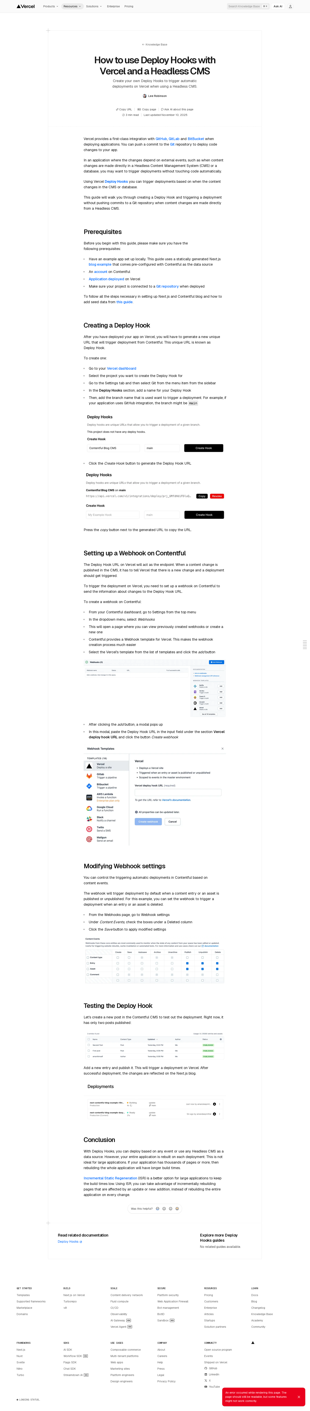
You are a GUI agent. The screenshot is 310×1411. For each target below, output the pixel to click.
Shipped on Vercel (215, 1362)
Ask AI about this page (177, 109)
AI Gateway (121, 1320)
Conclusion (99, 1140)
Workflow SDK (75, 1356)
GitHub (161, 138)
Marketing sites (120, 1368)
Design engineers (122, 1381)
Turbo (20, 1375)
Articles (209, 1314)
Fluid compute (120, 1301)
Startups (209, 1320)
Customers (211, 1301)
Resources (72, 6)
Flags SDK (70, 1362)
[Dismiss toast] (299, 1397)
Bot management (168, 1308)
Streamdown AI (75, 1375)
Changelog (258, 1308)
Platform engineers (122, 1375)
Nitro (20, 1368)
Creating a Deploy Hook (117, 325)
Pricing (129, 6)
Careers (162, 1356)
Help (160, 1362)
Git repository (167, 286)
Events (208, 1356)
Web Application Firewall (172, 1301)
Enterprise (113, 6)
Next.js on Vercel (74, 1295)
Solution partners (215, 1327)
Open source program (218, 1349)
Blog (254, 1301)
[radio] (157, 1209)
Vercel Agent (121, 1327)
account (100, 271)
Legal (160, 1375)
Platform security (168, 1295)
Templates (23, 1295)
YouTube (212, 1386)
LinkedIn (211, 1374)
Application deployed (106, 279)
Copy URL (124, 109)
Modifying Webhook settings (124, 866)
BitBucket (196, 138)
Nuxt (20, 1356)
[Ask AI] (278, 6)
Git (172, 144)
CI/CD (114, 1308)
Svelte (21, 1362)
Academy (257, 1320)
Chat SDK (69, 1368)
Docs (254, 1295)
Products (51, 6)
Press (161, 1368)
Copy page (146, 109)
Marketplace (24, 1308)
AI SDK (67, 1349)
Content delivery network (127, 1295)
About (161, 1349)
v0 (65, 1308)
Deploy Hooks (70, 1242)
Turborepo (70, 1301)
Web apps (117, 1362)
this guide (124, 302)
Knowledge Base (154, 44)
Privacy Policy (166, 1381)
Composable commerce (126, 1349)
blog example (100, 264)
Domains (22, 1314)
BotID (160, 1314)
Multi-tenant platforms (125, 1356)
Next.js (21, 1349)
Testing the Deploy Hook (118, 1006)
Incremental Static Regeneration (110, 1178)
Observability (119, 1314)
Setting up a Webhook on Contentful (134, 553)
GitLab (174, 138)
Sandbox (165, 1320)
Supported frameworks (31, 1301)
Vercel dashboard (121, 368)
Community (258, 1327)
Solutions (94, 6)
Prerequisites (102, 232)
